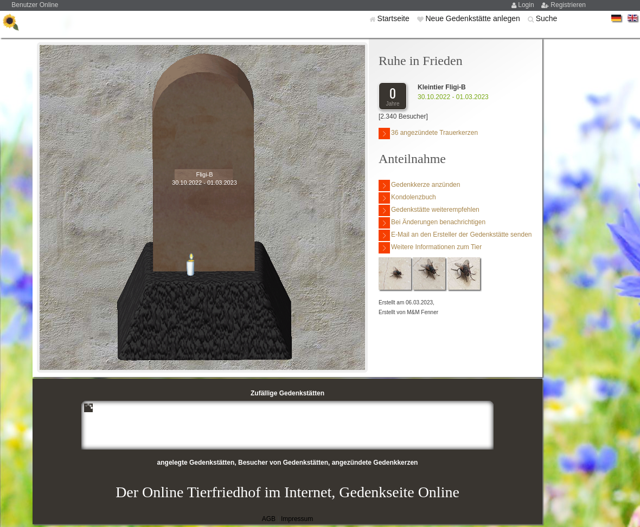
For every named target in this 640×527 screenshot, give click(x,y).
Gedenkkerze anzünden (419, 185)
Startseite (394, 18)
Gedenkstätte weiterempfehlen (429, 210)
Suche (547, 18)
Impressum (297, 519)
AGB (269, 519)
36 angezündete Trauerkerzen (428, 133)
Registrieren (568, 5)
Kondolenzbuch (407, 198)
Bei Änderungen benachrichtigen (432, 223)
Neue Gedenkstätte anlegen (473, 18)
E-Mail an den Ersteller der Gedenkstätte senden (455, 235)
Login (527, 5)
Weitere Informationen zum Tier (430, 247)
